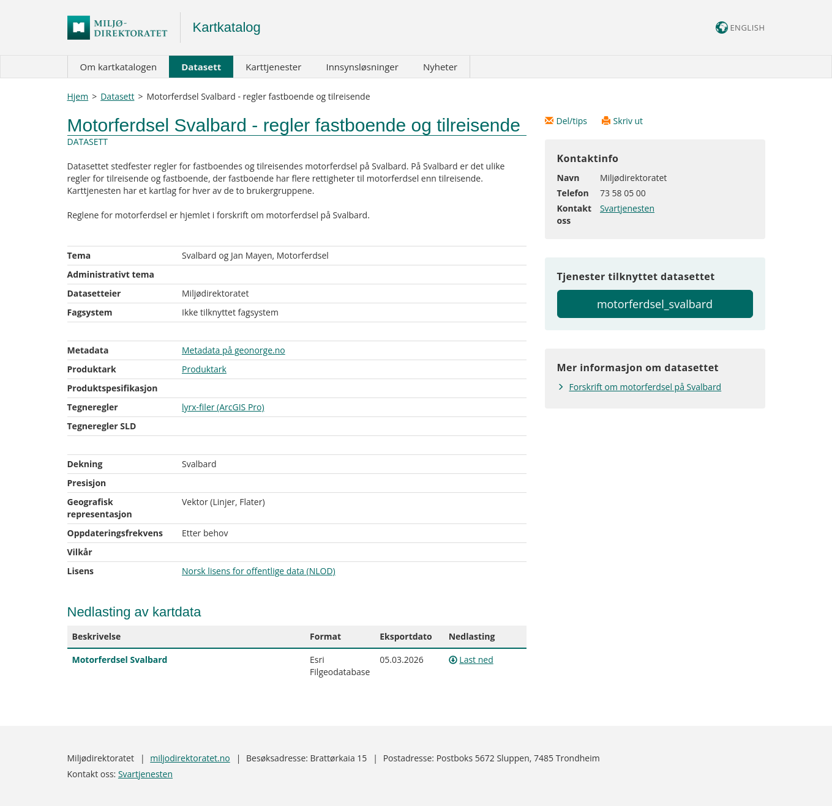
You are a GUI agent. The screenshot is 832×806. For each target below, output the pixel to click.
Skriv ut (622, 121)
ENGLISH (740, 27)
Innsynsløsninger (362, 67)
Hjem (78, 96)
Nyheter (440, 67)
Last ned (476, 659)
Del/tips (567, 121)
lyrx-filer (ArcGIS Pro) (223, 407)
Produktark (204, 369)
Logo (124, 27)
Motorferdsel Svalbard (120, 659)
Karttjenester (273, 67)
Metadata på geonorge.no (233, 350)
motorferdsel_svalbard (655, 304)
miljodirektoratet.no (190, 758)
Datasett (201, 67)
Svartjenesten (627, 208)
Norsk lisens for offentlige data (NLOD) (258, 571)
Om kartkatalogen (118, 67)
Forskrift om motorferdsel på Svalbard (645, 387)
